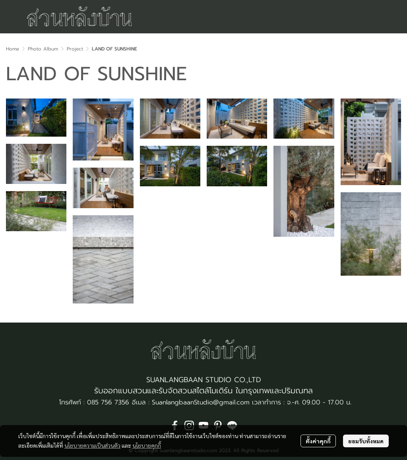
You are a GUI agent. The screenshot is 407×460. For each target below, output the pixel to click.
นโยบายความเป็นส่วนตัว (92, 445)
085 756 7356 (108, 402)
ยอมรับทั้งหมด (366, 441)
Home (12, 48)
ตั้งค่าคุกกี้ (318, 441)
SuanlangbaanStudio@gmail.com (201, 402)
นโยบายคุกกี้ (146, 445)
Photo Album (43, 48)
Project (75, 48)
